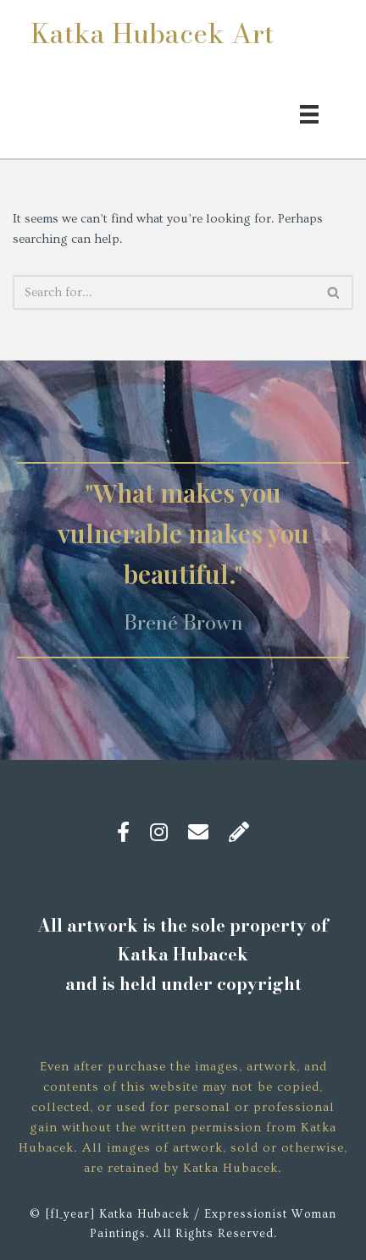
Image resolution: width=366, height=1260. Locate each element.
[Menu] (309, 112)
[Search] (164, 292)
